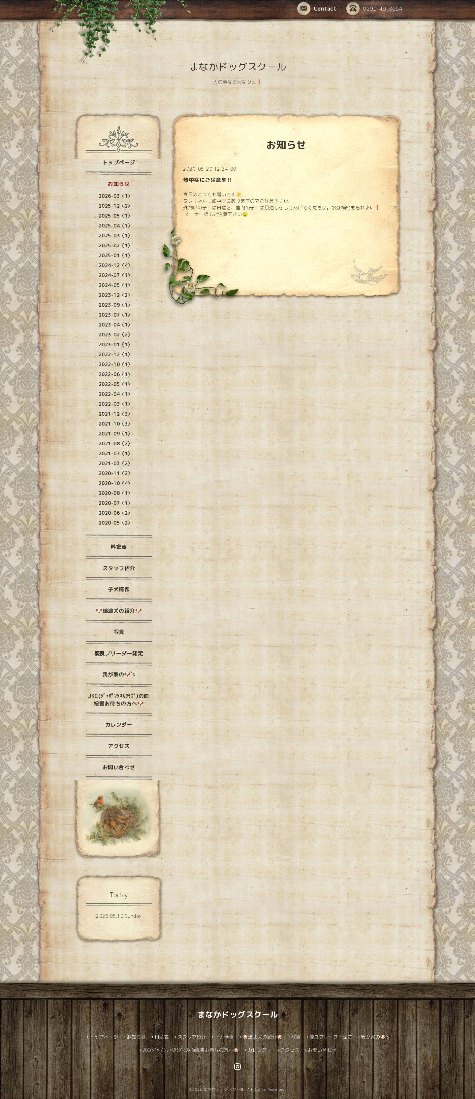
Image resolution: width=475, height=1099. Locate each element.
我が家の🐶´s (118, 674)
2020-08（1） (116, 493)
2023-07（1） (116, 315)
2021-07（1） (116, 453)
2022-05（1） (116, 384)
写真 (118, 631)
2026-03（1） (116, 196)
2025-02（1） (116, 245)
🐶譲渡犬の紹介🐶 (119, 610)
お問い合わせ (119, 767)
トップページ (119, 162)
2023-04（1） (116, 325)
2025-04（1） (116, 226)
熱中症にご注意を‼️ (207, 180)
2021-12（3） (116, 414)
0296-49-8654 (374, 8)
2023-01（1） (116, 344)
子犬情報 (119, 589)
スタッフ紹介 (119, 568)
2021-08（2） (116, 443)
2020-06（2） (116, 513)
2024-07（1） (116, 275)
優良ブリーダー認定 (118, 653)
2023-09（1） (116, 305)
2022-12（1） (116, 354)
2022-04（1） (116, 394)
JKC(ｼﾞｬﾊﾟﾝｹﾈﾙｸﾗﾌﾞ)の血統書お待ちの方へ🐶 (118, 699)
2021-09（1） (116, 433)
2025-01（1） (116, 255)
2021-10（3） (116, 424)
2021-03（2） (116, 463)
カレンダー (119, 724)
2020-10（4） (116, 483)
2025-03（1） (116, 235)
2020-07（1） (116, 503)
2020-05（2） (116, 523)
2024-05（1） (116, 285)
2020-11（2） (116, 473)
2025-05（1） (116, 216)
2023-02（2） (116, 334)
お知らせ (119, 184)
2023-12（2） (116, 295)
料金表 (119, 546)
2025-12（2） (116, 206)
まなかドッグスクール (237, 66)
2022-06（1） (116, 374)
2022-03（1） (116, 404)
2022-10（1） (116, 364)
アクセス (119, 746)
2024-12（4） (116, 265)
